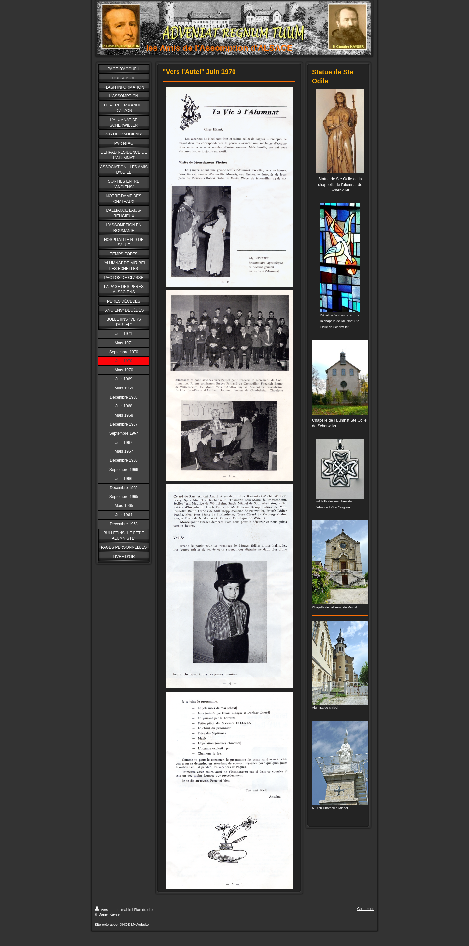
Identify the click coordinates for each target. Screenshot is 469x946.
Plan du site (143, 909)
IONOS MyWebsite (134, 924)
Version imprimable (113, 909)
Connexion (365, 909)
